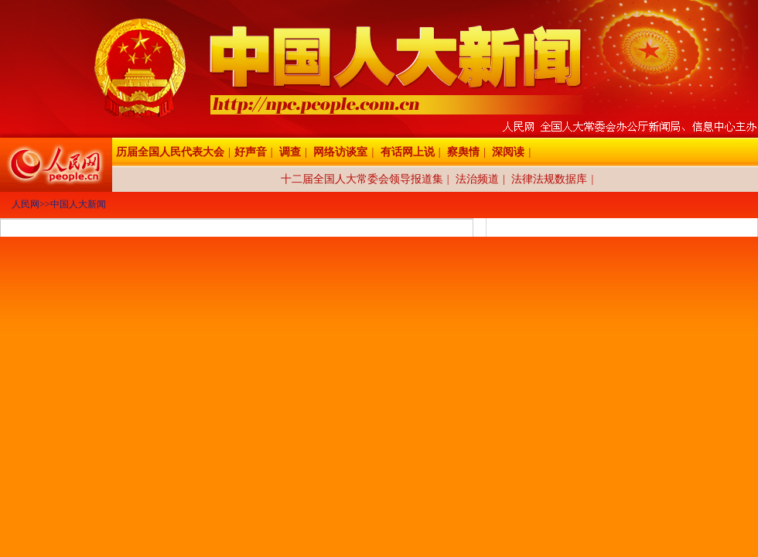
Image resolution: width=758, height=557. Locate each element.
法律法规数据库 (549, 179)
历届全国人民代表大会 (170, 152)
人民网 (25, 204)
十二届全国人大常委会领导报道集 (362, 179)
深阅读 (508, 152)
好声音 (250, 152)
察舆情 (463, 152)
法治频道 (477, 179)
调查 (290, 152)
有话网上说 (408, 152)
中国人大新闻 (78, 204)
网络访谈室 (340, 152)
